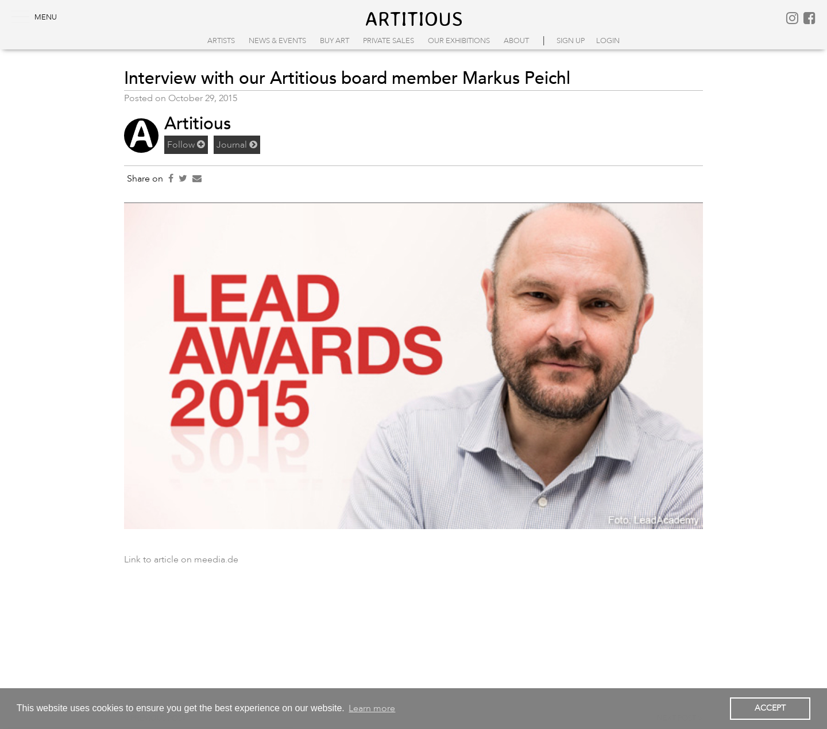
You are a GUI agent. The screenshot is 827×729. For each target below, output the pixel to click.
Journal (237, 144)
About (516, 41)
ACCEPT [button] (770, 708)
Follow (186, 144)
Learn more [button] (372, 708)
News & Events (277, 41)
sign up (571, 41)
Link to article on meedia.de (181, 559)
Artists (221, 41)
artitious (414, 18)
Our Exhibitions (459, 41)
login (608, 41)
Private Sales (388, 41)
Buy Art (334, 41)
